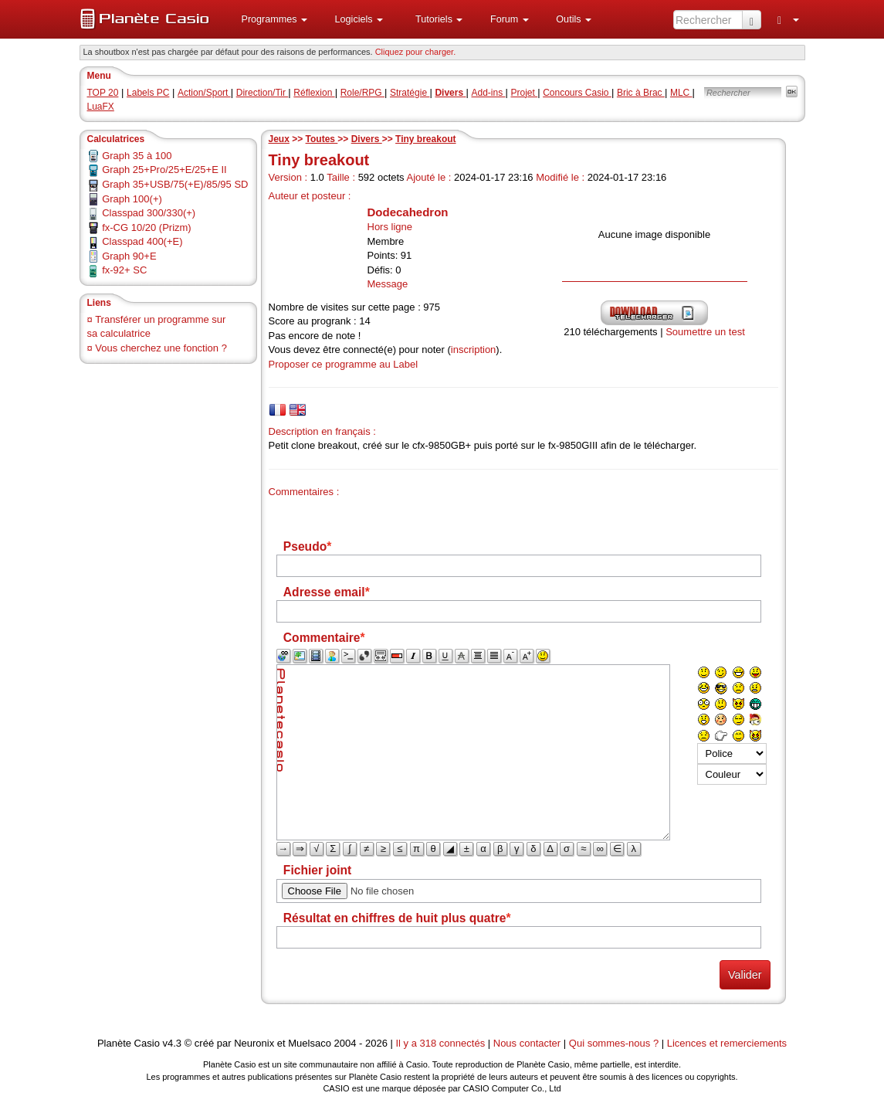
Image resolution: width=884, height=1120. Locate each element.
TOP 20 (103, 92)
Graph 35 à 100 (136, 155)
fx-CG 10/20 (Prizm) (146, 227)
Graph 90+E (129, 256)
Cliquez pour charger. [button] (415, 51)
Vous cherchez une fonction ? (161, 348)
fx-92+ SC (124, 270)
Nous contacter (527, 1043)
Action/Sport (204, 92)
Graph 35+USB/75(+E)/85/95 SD (175, 184)
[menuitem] (268, 19)
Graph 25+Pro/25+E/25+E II (164, 169)
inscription (473, 349)
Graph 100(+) (132, 199)
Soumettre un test (705, 332)
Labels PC (148, 92)
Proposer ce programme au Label (343, 364)
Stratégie (409, 92)
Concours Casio (577, 92)
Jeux (279, 139)
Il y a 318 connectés (442, 1043)
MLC (681, 92)
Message (387, 284)
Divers (366, 139)
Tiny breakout (425, 139)
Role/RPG (362, 92)
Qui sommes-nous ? (614, 1043)
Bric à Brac (641, 92)
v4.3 (171, 1043)
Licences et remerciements (727, 1043)
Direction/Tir (262, 92)
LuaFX (100, 106)
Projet (523, 92)
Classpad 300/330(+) (148, 213)
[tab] (277, 409)
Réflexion (313, 92)
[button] (268, 19)
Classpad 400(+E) (142, 241)
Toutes (322, 139)
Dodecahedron (408, 212)
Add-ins (488, 92)
